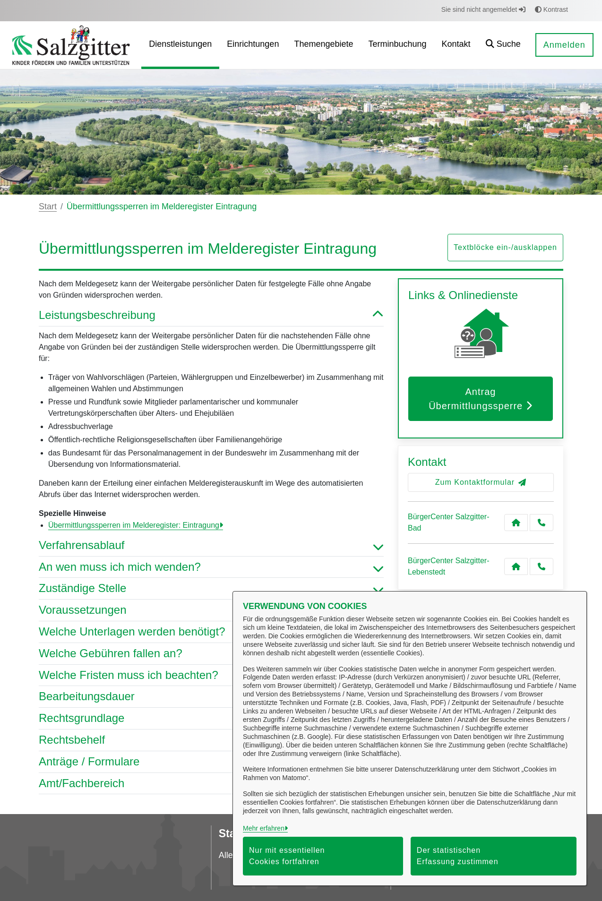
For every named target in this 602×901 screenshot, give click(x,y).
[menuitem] (180, 45)
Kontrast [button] (551, 9)
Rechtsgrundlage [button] (211, 718)
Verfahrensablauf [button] (211, 545)
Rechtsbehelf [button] (211, 740)
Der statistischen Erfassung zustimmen (458, 856)
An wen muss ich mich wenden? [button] (211, 567)
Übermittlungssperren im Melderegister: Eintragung (133, 525)
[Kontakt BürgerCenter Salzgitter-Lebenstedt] (516, 566)
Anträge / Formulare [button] (211, 762)
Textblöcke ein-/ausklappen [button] (505, 247)
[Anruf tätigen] (541, 522)
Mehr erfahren (263, 828)
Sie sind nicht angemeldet (483, 9)
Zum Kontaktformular (480, 482)
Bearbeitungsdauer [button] (211, 697)
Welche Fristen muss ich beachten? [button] (211, 675)
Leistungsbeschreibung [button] (211, 315)
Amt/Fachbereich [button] (211, 783)
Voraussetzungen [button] (211, 610)
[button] (503, 45)
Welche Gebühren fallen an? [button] (211, 654)
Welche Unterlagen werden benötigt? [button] (211, 632)
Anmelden (564, 45)
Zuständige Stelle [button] (211, 588)
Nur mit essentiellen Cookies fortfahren (287, 856)
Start (48, 206)
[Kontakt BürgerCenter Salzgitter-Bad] (516, 522)
